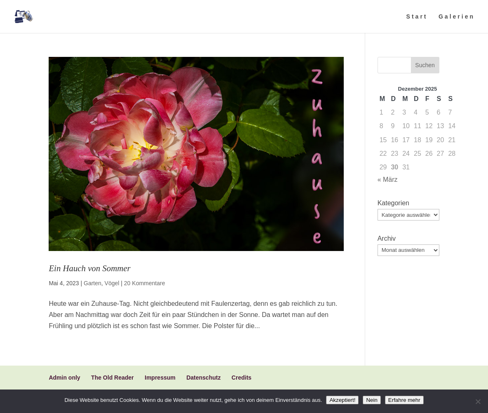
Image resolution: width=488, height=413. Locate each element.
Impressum (160, 377)
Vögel (112, 283)
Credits (241, 377)
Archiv (387, 238)
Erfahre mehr (404, 400)
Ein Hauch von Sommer (89, 268)
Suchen (424, 65)
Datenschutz (203, 377)
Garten (92, 283)
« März (388, 179)
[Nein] (478, 401)
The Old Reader (112, 377)
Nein (371, 400)
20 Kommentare (144, 283)
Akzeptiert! (342, 400)
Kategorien (393, 202)
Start (417, 17)
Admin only (64, 377)
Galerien (457, 17)
